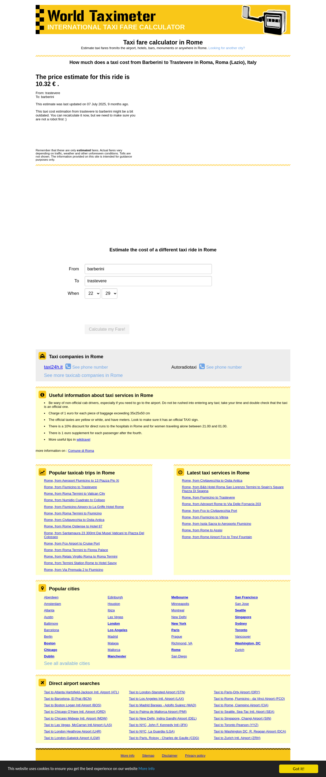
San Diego (179, 656)
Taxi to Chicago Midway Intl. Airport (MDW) (75, 718)
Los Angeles (118, 630)
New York (178, 623)
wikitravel (83, 439)
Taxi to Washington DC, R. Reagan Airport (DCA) (250, 731)
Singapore (243, 617)
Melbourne (179, 597)
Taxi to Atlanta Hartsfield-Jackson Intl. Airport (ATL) (81, 692)
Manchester (117, 656)
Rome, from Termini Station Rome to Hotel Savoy (80, 563)
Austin (48, 617)
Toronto (241, 630)
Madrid (113, 636)
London (114, 623)
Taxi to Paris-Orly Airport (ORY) (237, 692)
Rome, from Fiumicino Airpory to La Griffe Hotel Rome (84, 507)
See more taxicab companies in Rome (83, 375)
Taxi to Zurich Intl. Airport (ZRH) (237, 738)
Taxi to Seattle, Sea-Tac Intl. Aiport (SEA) (244, 712)
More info (160, 769)
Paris (175, 630)
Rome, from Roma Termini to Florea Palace (76, 550)
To (76, 280)
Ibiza (111, 610)
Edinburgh (115, 597)
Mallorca (114, 650)
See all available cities (67, 663)
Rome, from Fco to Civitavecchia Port (209, 511)
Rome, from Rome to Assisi (202, 530)
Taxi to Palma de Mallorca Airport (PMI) (158, 712)
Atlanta (49, 610)
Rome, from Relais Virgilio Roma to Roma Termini (80, 556)
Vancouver (243, 636)
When (73, 293)
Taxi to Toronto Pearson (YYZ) (236, 725)
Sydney (241, 623)
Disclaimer (170, 756)
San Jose (242, 604)
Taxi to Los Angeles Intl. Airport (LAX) (156, 699)
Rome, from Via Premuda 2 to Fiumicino (73, 570)
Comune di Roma (81, 451)
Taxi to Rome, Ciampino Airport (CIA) (241, 705)
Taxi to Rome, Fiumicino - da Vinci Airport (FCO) (249, 699)
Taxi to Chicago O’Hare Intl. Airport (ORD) (75, 712)
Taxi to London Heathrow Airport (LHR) (72, 731)
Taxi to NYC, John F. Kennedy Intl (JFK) (158, 725)
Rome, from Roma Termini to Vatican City (74, 493)
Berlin (48, 636)
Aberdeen (51, 597)
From (74, 268)
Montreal (177, 610)
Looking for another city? (227, 48)
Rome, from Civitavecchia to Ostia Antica (74, 520)
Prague (176, 636)
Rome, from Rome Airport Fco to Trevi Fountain (217, 537)
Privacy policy (195, 756)
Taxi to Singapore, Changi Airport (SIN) (242, 718)
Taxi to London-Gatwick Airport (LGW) (72, 738)
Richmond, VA (181, 643)
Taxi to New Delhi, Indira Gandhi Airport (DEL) (163, 718)
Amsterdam (52, 604)
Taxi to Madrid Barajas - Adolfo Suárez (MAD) (162, 705)
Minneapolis (180, 604)
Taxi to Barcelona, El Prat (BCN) (68, 699)
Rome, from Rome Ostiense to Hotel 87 (73, 526)
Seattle (240, 610)
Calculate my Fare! (107, 329)
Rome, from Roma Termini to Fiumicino (73, 513)
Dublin (49, 656)
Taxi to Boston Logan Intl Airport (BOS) (72, 705)
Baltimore (51, 623)
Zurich (239, 650)
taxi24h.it (53, 367)
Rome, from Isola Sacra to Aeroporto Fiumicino (216, 524)
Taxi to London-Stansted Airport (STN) (157, 692)
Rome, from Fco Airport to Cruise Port (72, 543)
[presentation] (75, 135)
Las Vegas (115, 617)
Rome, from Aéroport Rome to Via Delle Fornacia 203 (221, 504)
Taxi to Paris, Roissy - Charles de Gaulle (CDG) (164, 738)
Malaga (113, 643)
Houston (114, 604)
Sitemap (148, 756)
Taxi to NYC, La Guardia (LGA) (152, 731)
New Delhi (178, 617)
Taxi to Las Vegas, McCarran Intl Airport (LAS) (78, 725)
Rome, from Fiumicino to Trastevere (70, 487)
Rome (176, 650)
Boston (49, 643)
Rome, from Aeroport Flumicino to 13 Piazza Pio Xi (81, 480)
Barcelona (51, 630)
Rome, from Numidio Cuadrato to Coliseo (74, 500)
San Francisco (246, 597)
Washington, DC (248, 643)
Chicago (50, 650)
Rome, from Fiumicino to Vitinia (205, 517)
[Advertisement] (163, 208)
